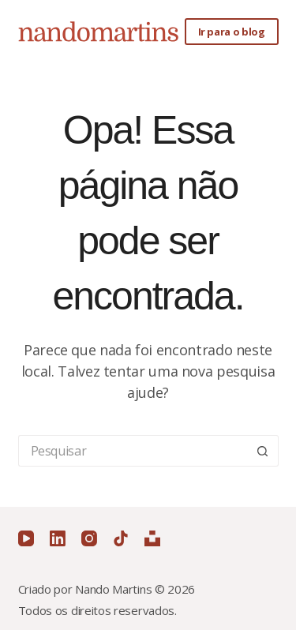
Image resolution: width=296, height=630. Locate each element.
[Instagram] (89, 538)
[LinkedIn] (58, 538)
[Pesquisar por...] (132, 451)
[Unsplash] (152, 538)
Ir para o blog (231, 31)
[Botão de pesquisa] (263, 451)
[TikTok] (121, 538)
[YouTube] (26, 538)
